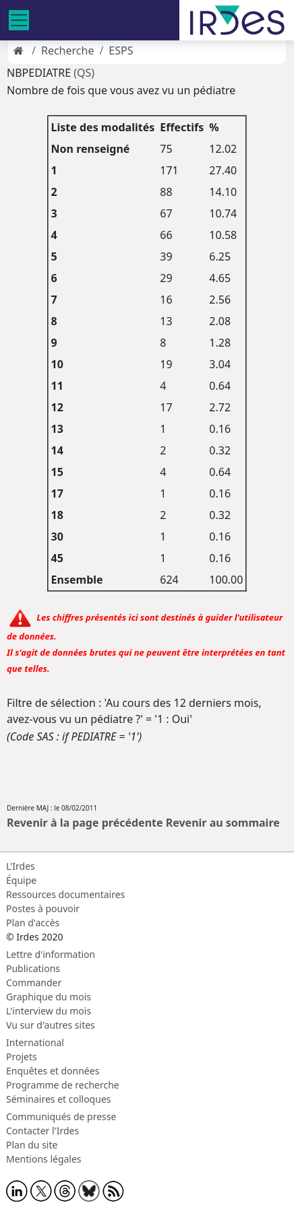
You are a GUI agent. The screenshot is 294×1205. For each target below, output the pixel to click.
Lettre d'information (50, 954)
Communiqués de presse (61, 1116)
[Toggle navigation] (19, 20)
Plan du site (31, 1144)
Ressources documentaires (65, 894)
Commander (33, 982)
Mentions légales (44, 1158)
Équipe (21, 880)
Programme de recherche (62, 1084)
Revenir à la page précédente (85, 822)
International (35, 1042)
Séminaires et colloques (58, 1099)
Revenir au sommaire (223, 822)
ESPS (121, 50)
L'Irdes (20, 866)
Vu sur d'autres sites (50, 1025)
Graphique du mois (48, 996)
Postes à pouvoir (43, 908)
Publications (33, 968)
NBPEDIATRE (40, 72)
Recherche (67, 50)
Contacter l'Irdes (42, 1130)
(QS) (84, 72)
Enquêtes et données (52, 1070)
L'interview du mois (48, 1010)
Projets (21, 1056)
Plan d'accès (32, 922)
